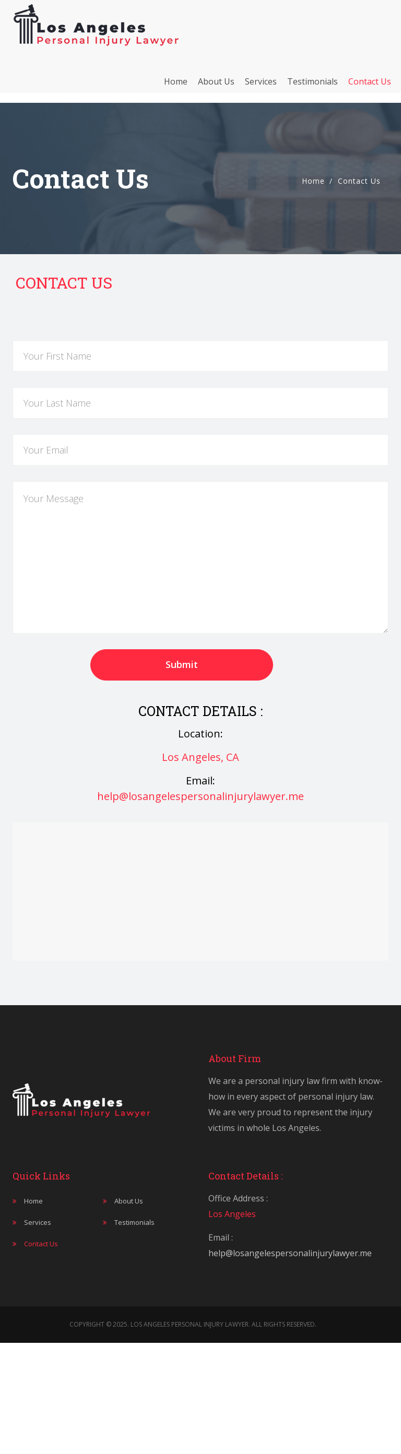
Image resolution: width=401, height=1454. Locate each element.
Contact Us (369, 86)
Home (175, 86)
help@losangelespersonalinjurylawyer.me (200, 796)
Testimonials (312, 86)
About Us (216, 86)
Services (261, 86)
